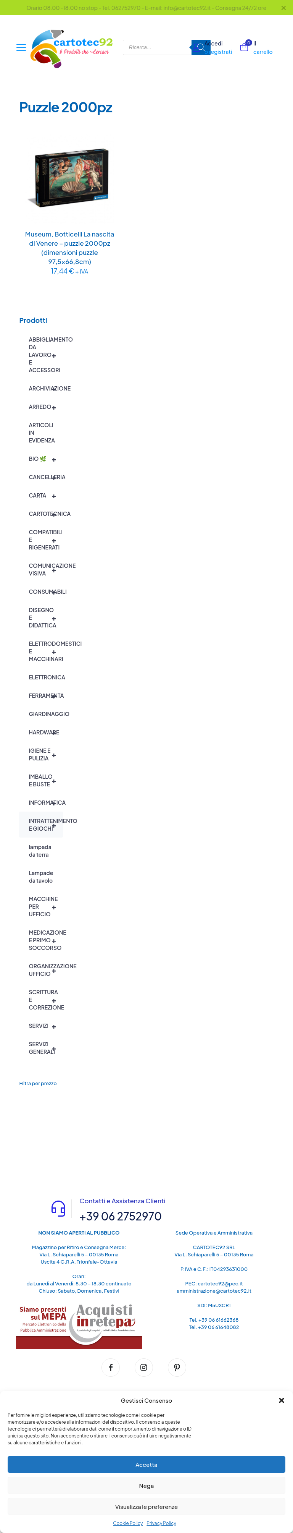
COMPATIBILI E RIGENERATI (46, 539)
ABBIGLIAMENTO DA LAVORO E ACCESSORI (46, 354)
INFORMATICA (46, 802)
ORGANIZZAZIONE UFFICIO (46, 970)
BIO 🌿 (46, 458)
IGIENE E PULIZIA (46, 754)
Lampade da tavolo (41, 876)
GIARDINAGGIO (46, 713)
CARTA (46, 495)
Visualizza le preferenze (146, 1506)
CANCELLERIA (46, 477)
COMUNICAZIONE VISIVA (46, 569)
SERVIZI (46, 1025)
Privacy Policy (161, 1523)
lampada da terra (40, 850)
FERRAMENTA (46, 695)
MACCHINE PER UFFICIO (46, 906)
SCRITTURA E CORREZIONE (46, 999)
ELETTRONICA (46, 677)
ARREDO (46, 406)
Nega (146, 1485)
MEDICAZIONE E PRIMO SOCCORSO (46, 940)
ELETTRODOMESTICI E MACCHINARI (46, 651)
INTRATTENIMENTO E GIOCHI (46, 825)
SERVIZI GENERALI (46, 1048)
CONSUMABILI (46, 591)
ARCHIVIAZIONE (46, 388)
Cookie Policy (128, 1523)
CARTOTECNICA (46, 513)
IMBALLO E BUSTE (46, 780)
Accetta (146, 1464)
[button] (281, 1400)
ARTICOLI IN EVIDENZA (42, 432)
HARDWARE (46, 732)
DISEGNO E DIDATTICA (46, 617)
